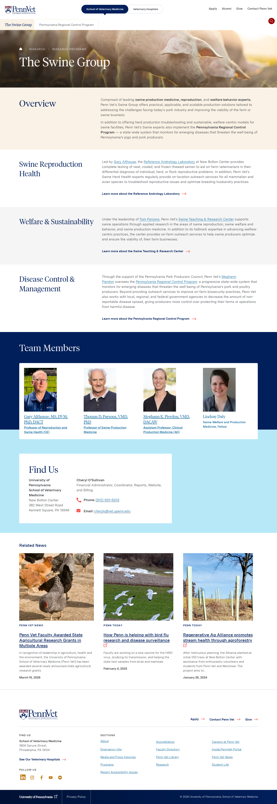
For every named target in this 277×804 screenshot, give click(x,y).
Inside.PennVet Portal (226, 749)
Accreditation (165, 742)
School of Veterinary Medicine (104, 9)
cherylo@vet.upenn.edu (112, 511)
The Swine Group (18, 24)
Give (239, 8)
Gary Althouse (125, 162)
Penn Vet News (31, 625)
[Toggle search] (271, 21)
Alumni (226, 8)
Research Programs (69, 49)
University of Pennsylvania (36, 797)
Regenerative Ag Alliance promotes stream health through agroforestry (218, 640)
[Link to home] (20, 10)
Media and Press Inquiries (118, 757)
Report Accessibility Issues (119, 772)
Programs (107, 764)
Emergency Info (111, 749)
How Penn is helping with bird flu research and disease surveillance (136, 640)
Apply (213, 8)
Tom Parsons (149, 219)
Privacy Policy (76, 797)
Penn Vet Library (167, 757)
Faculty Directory (168, 749)
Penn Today (113, 625)
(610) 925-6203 (107, 500)
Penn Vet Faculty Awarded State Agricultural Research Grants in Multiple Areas (51, 640)
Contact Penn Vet (259, 8)
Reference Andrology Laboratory (169, 162)
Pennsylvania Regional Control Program (66, 25)
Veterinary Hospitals (145, 9)
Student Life (220, 764)
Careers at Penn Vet (225, 742)
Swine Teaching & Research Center (206, 219)
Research (37, 49)
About (104, 741)
